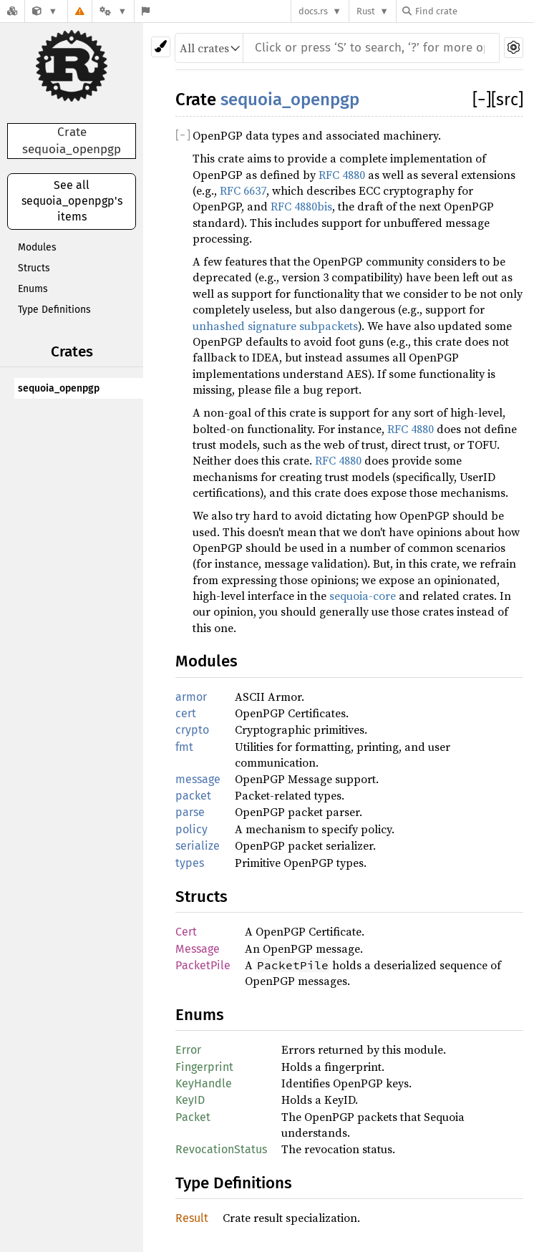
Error (188, 1050)
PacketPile (202, 965)
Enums (33, 289)
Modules (37, 247)
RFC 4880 (342, 175)
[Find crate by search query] (474, 11)
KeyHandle (203, 1083)
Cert (186, 931)
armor (191, 697)
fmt (184, 747)
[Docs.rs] (12, 11)
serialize (197, 846)
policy (191, 829)
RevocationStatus (221, 1149)
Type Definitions (54, 310)
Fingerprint (204, 1067)
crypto (192, 730)
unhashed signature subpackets (275, 326)
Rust (365, 11)
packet (193, 795)
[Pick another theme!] (160, 47)
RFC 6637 (243, 190)
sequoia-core (362, 595)
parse (190, 812)
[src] (507, 99)
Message (197, 949)
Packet (192, 1117)
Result (191, 1218)
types (189, 863)
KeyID (190, 1100)
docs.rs (313, 11)
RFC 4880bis (301, 206)
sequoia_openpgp (58, 388)
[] (481, 99)
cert (185, 713)
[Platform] (113, 11)
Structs (34, 268)
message (197, 779)
